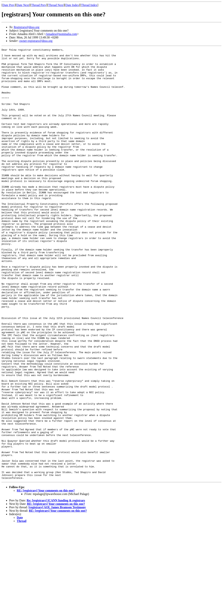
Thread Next (55, 5)
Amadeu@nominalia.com (61, 34)
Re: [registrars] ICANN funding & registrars (56, 586)
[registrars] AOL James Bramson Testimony (57, 593)
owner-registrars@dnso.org (36, 40)
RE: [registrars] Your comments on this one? (46, 576)
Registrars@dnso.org (26, 27)
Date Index (72, 5)
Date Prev (8, 5)
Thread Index (89, 5)
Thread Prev (38, 5)
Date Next (23, 5)
